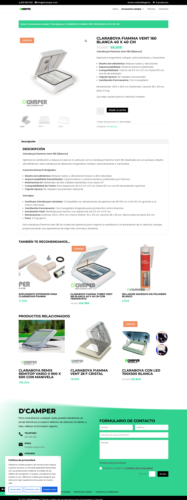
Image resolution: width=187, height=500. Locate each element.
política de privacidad (139, 468)
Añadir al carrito (117, 110)
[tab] (28, 141)
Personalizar (15, 489)
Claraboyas (57, 24)
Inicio (115, 9)
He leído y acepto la (126, 468)
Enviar (163, 474)
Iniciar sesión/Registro (139, 3)
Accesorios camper (131, 9)
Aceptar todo (49, 489)
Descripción (28, 141)
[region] (33, 475)
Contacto (163, 9)
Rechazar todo (32, 489)
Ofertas (151, 9)
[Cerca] (59, 457)
